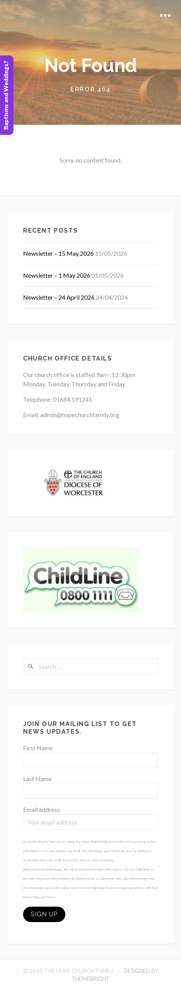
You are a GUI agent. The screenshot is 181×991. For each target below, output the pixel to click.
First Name (38, 747)
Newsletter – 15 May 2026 (58, 253)
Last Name (37, 778)
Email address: (42, 809)
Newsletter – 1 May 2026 (56, 275)
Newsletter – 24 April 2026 (59, 297)
